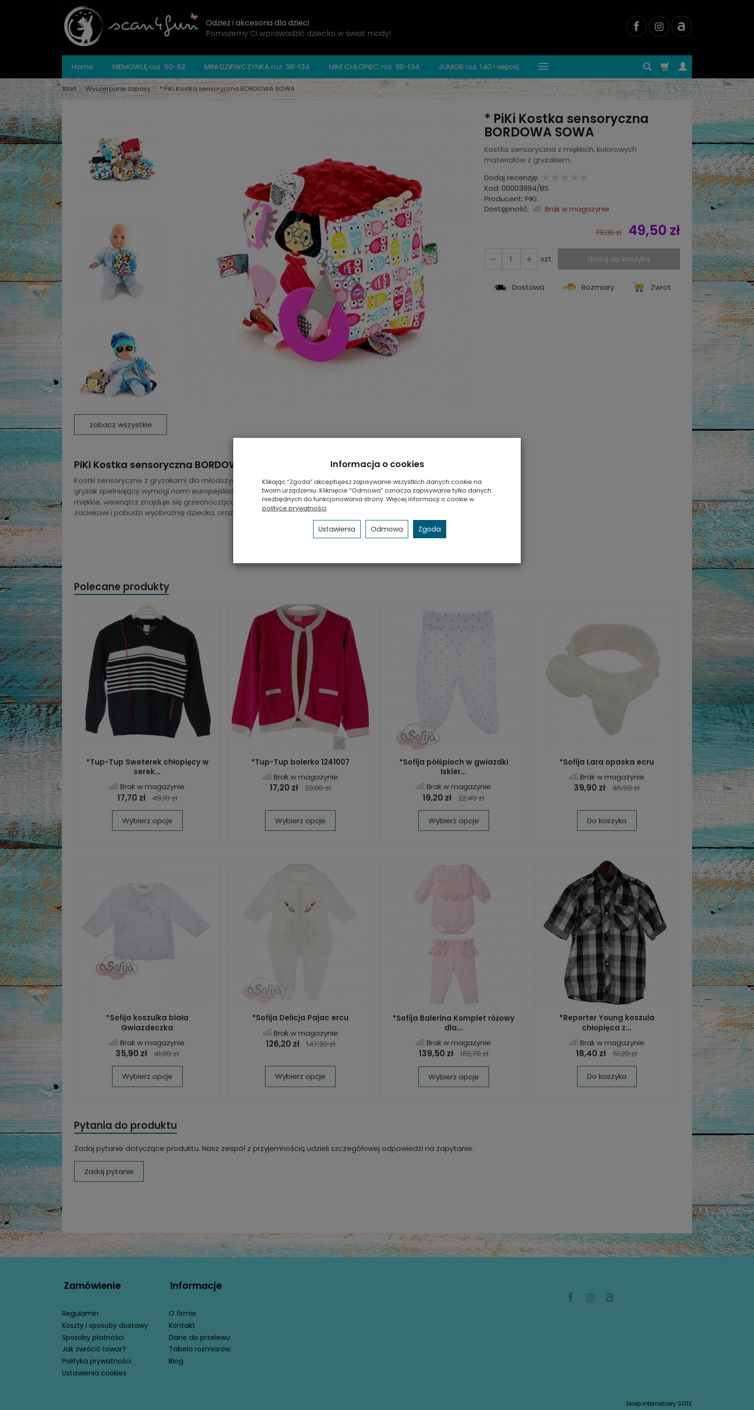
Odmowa (387, 529)
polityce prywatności (294, 508)
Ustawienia (336, 529)
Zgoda (429, 529)
